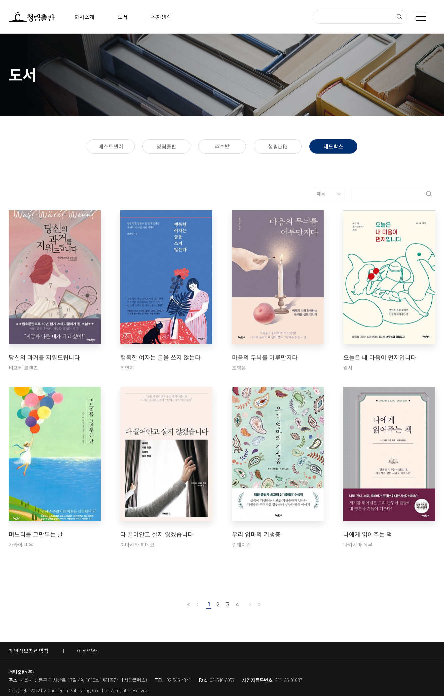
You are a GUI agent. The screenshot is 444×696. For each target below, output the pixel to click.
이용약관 (87, 651)
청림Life (277, 146)
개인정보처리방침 (29, 651)
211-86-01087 (288, 680)
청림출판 (166, 146)
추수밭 (222, 146)
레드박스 (333, 146)
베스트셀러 (110, 146)
